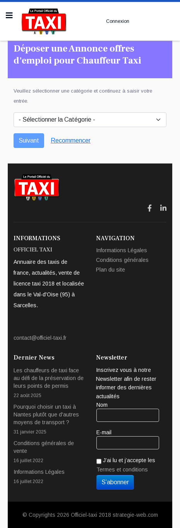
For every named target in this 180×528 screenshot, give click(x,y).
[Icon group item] (149, 208)
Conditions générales (122, 260)
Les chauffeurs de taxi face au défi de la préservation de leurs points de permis (49, 383)
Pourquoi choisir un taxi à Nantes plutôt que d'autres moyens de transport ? (49, 420)
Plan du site (110, 270)
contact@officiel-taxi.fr (40, 338)
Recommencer (71, 140)
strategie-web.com (135, 515)
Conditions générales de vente (49, 452)
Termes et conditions (122, 469)
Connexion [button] (117, 21)
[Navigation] (9, 15)
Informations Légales (121, 250)
